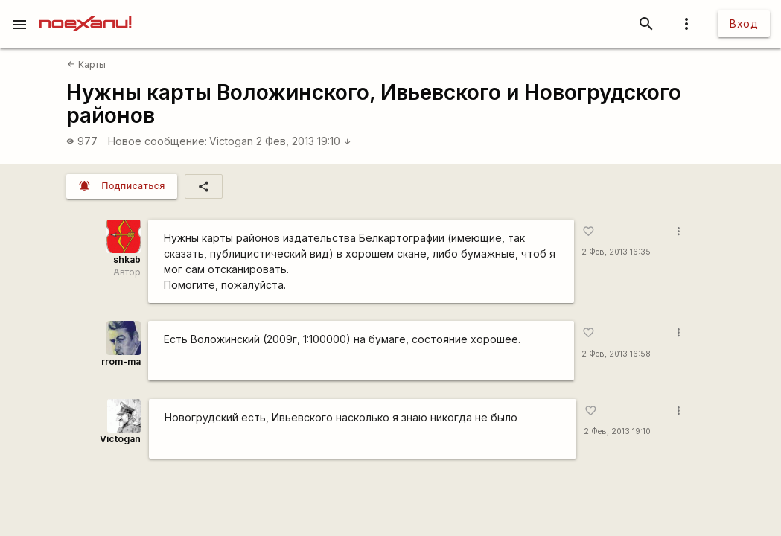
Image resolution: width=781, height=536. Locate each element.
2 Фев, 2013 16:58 (616, 354)
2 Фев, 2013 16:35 (616, 252)
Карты (86, 64)
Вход (744, 23)
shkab (127, 259)
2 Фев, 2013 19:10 (303, 141)
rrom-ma (121, 361)
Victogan (231, 141)
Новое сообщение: (157, 141)
